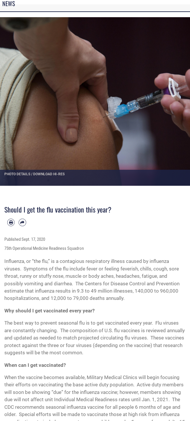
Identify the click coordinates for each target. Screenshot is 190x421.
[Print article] (11, 222)
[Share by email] (22, 222)
